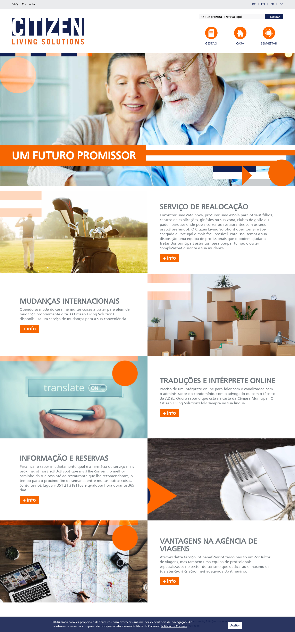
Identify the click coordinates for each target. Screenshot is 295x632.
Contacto (28, 4)
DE (281, 4)
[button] (211, 36)
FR (272, 4)
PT (253, 4)
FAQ (15, 4)
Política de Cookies (174, 626)
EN (263, 4)
